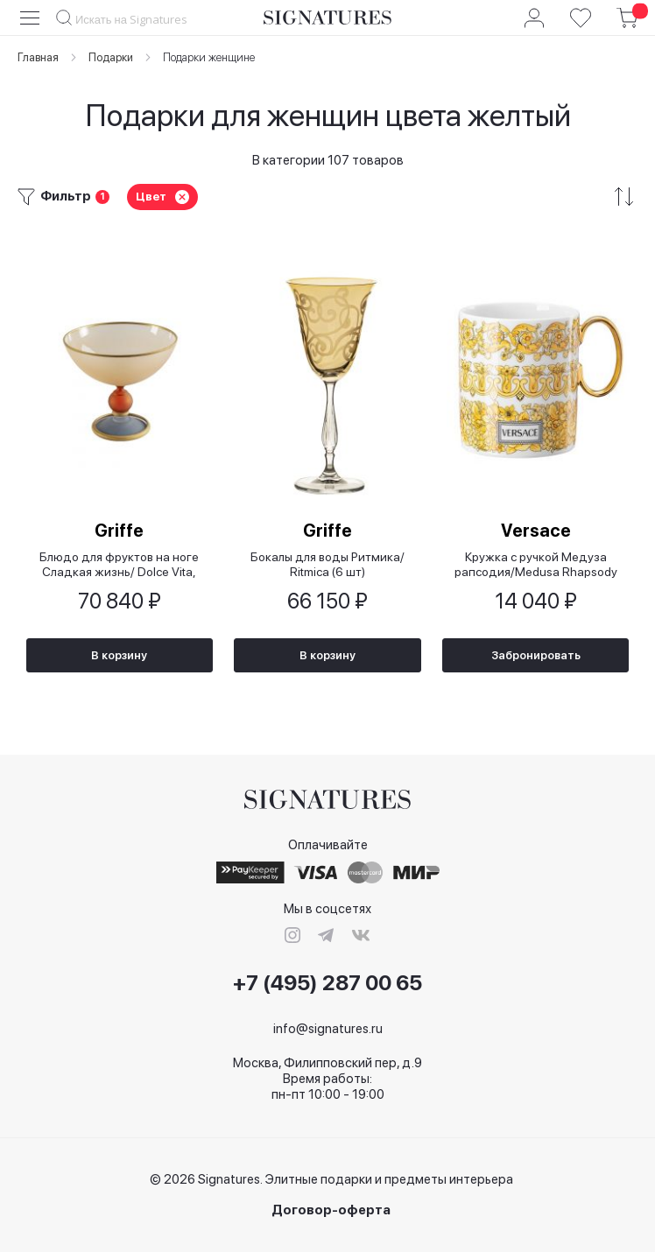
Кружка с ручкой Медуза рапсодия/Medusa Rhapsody (535, 564)
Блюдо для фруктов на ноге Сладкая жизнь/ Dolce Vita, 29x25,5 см (119, 564)
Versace (536, 530)
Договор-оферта (331, 1210)
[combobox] (138, 18)
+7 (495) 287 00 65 (327, 983)
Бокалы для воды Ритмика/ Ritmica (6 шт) (327, 564)
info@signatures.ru (328, 1029)
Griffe (119, 530)
